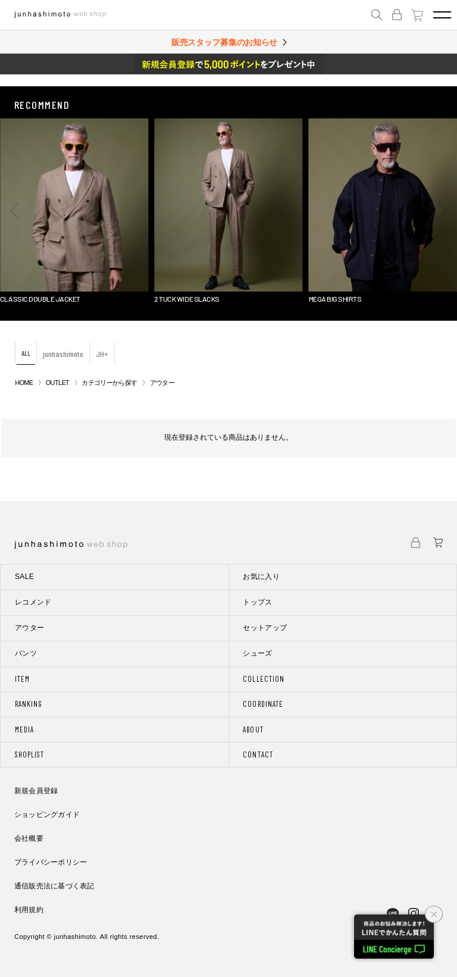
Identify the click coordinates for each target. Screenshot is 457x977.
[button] (15, 211)
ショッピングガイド (47, 814)
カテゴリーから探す (109, 382)
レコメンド (33, 602)
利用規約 (28, 910)
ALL (25, 353)
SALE (24, 576)
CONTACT (258, 754)
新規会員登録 (36, 791)
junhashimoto (63, 354)
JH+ (102, 354)
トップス (257, 602)
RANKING (28, 704)
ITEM (22, 679)
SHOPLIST (29, 754)
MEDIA (24, 729)
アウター (29, 628)
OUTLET (57, 382)
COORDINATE (263, 704)
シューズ (257, 653)
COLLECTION (263, 679)
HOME (24, 382)
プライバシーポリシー (50, 862)
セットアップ (265, 628)
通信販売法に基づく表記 (54, 886)
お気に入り (261, 576)
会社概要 (28, 838)
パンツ (26, 653)
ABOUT (253, 729)
